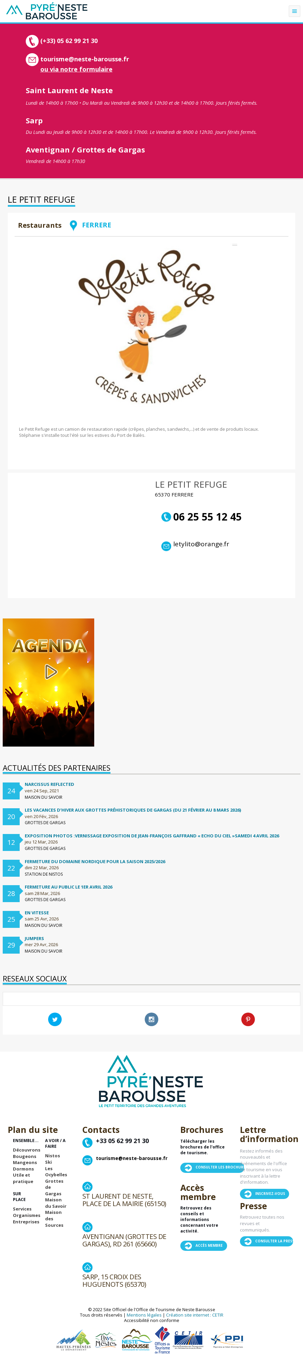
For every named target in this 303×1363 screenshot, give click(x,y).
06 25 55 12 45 (201, 517)
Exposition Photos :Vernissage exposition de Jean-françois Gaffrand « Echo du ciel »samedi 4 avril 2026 (152, 836)
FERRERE (89, 224)
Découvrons (26, 1150)
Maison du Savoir (55, 1203)
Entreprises (26, 1222)
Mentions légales (144, 1315)
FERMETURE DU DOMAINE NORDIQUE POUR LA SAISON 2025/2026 (95, 861)
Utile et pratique (23, 1178)
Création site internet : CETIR (194, 1315)
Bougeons (24, 1156)
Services (22, 1209)
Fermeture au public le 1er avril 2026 (68, 887)
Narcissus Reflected (49, 784)
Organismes (26, 1215)
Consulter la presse (275, 1241)
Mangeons (25, 1162)
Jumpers (34, 938)
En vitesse (37, 913)
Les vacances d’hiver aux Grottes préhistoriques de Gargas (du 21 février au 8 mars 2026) (133, 810)
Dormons (23, 1169)
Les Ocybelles (56, 1171)
